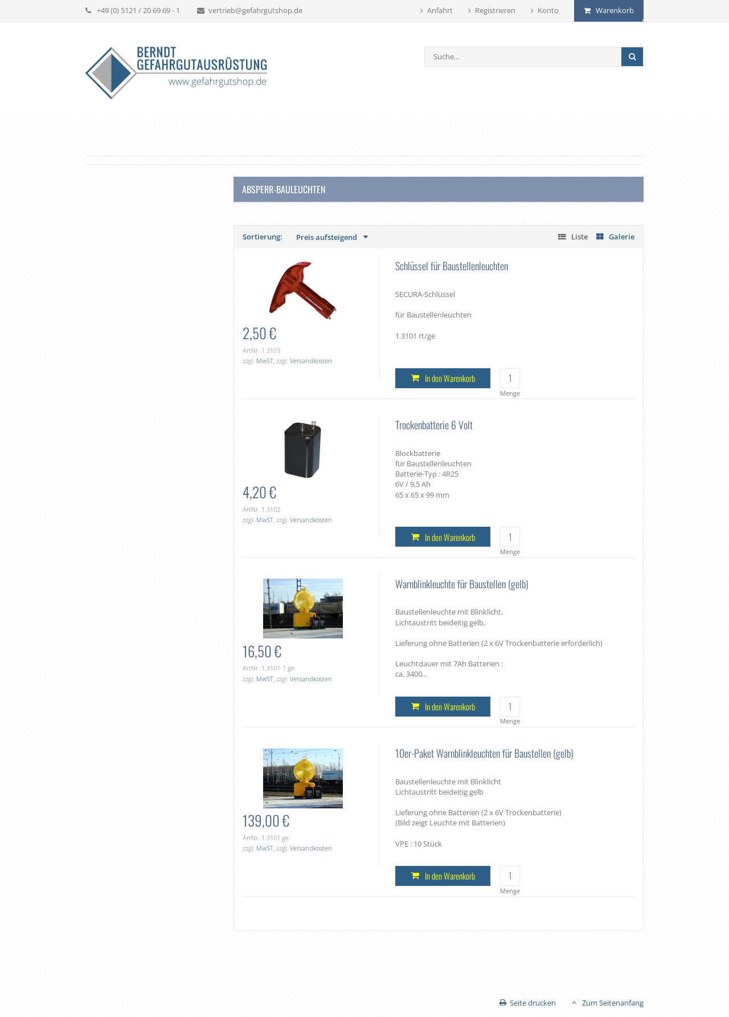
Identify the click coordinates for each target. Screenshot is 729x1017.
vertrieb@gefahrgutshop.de (255, 10)
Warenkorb (615, 10)
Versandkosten (311, 360)
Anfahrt (440, 10)
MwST (264, 360)
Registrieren (495, 10)
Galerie (621, 236)
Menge (510, 393)
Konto (548, 10)
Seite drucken (533, 1003)
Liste (579, 236)
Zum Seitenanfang (613, 1003)
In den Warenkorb (450, 378)
